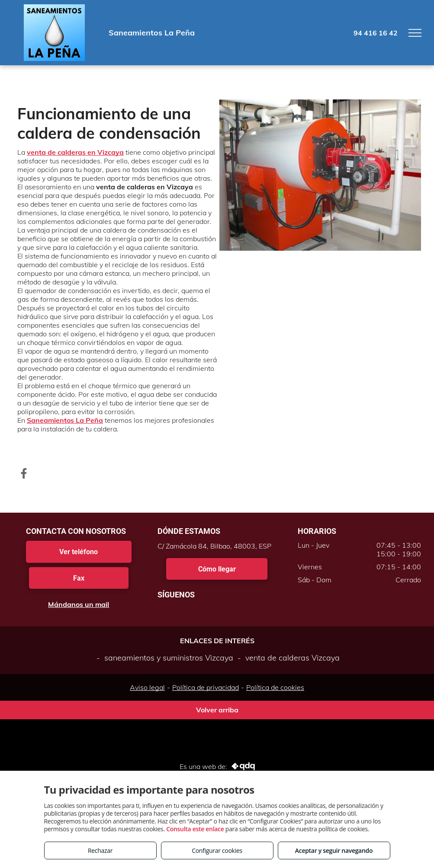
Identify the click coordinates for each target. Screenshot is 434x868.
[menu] (415, 33)
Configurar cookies (217, 850)
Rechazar (100, 850)
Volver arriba (217, 709)
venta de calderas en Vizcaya (75, 152)
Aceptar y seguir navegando (334, 850)
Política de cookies (275, 687)
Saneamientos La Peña (65, 420)
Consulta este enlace (195, 829)
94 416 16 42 (376, 33)
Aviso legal (147, 687)
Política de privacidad (205, 687)
